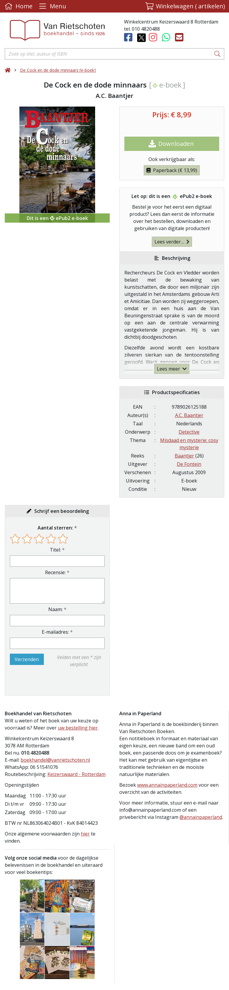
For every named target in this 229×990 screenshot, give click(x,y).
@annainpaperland (201, 817)
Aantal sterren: (55, 527)
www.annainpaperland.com (167, 785)
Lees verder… (171, 241)
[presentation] (48, 682)
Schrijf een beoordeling (61, 511)
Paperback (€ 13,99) (171, 170)
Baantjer (184, 455)
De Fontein (189, 464)
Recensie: (55, 572)
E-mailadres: (55, 632)
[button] (185, 6)
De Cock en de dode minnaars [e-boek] (58, 70)
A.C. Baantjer (189, 415)
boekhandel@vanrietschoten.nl (55, 760)
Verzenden (27, 659)
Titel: (55, 549)
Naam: (55, 609)
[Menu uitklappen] (52, 6)
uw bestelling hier (78, 727)
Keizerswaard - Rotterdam (76, 774)
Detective (189, 432)
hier (85, 833)
